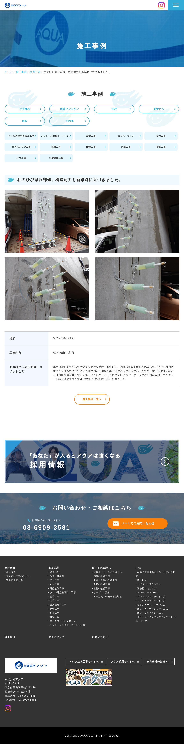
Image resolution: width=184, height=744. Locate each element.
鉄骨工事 (56, 147)
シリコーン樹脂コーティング (56, 136)
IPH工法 (141, 580)
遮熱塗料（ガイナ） (147, 588)
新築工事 (91, 136)
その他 (69, 121)
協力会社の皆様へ (157, 661)
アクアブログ (56, 637)
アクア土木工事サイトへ (84, 661)
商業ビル (159, 109)
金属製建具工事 (58, 604)
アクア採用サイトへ (123, 661)
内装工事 (126, 147)
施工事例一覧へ (92, 399)
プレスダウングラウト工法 (151, 596)
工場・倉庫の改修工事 (105, 580)
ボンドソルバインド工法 (150, 612)
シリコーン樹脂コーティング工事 (67, 625)
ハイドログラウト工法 (149, 584)
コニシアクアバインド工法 (151, 600)
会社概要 (11, 572)
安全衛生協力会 (14, 580)
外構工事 (54, 617)
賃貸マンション (69, 109)
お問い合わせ (100, 637)
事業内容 (53, 568)
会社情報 (10, 568)
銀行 (24, 121)
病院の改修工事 (102, 576)
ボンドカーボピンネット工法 (152, 609)
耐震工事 (91, 147)
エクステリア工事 (21, 147)
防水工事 (161, 136)
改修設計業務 (57, 576)
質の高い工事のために (18, 576)
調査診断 (54, 572)
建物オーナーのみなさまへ (108, 572)
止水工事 (21, 158)
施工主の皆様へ (101, 568)
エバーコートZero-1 (148, 592)
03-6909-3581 (46, 527)
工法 (138, 568)
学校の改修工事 (102, 584)
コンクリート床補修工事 (63, 621)
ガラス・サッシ (126, 136)
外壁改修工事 (56, 158)
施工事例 (10, 637)
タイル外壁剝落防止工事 (63, 592)
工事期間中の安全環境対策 (108, 596)
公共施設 (24, 109)
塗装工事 (161, 147)
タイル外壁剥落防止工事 (21, 136)
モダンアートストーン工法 (151, 604)
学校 (114, 109)
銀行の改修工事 (102, 588)
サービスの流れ (102, 592)
